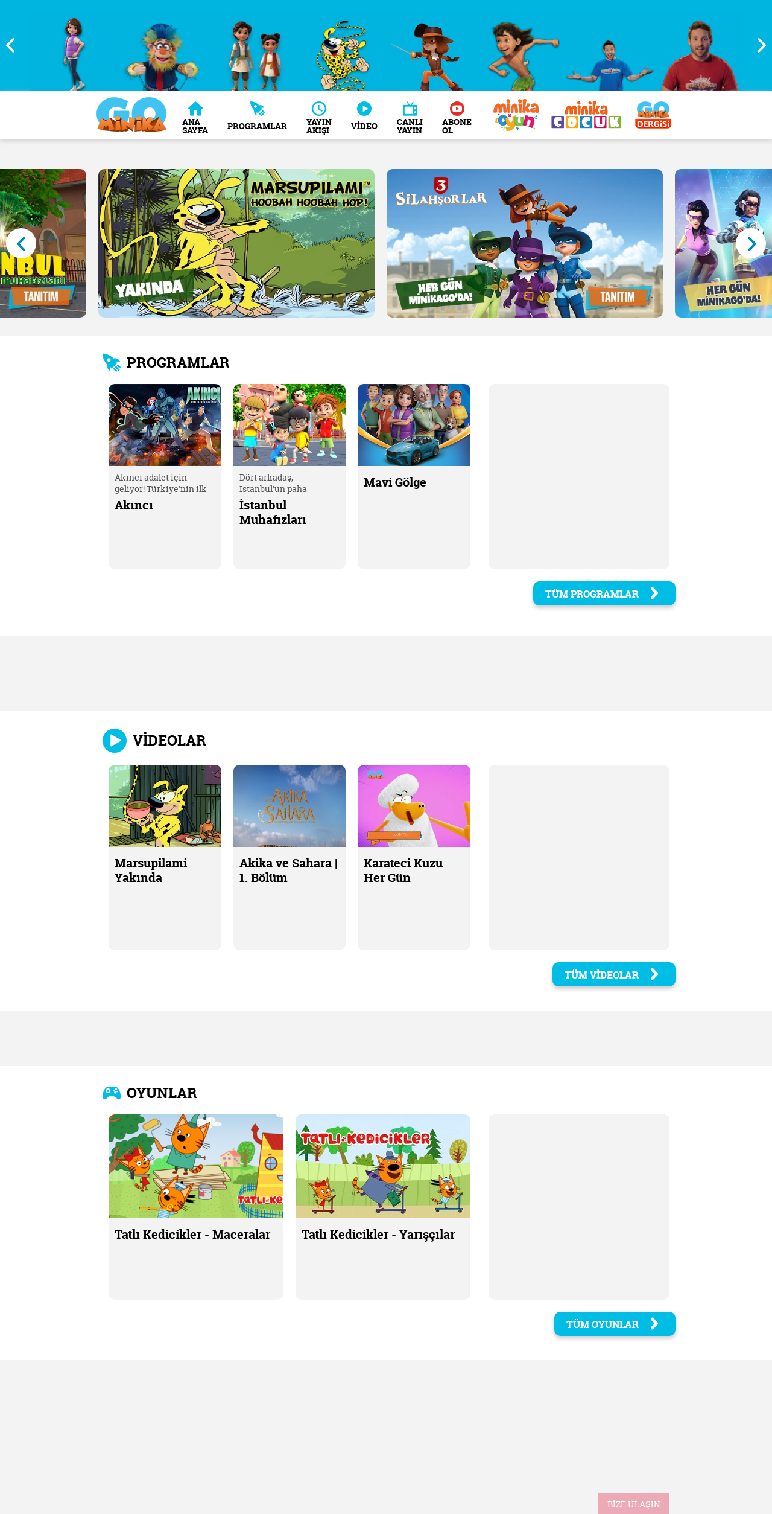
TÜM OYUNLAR (613, 1324)
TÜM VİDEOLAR (612, 975)
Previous (15, 45)
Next (757, 45)
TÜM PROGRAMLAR (602, 594)
